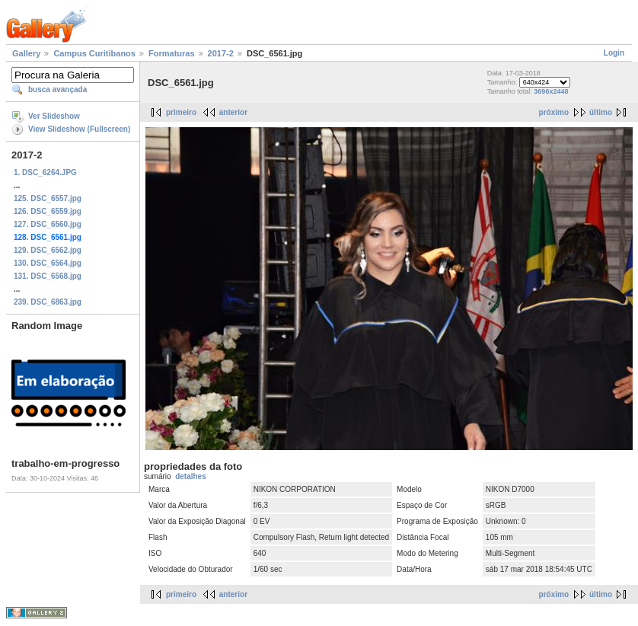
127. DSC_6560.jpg (47, 224)
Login (614, 53)
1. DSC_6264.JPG (45, 172)
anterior (233, 112)
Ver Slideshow (54, 116)
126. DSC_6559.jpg (47, 211)
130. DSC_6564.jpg (47, 263)
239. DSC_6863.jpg (47, 302)
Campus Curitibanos (94, 53)
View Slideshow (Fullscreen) (79, 129)
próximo (554, 112)
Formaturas (171, 53)
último (600, 112)
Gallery (26, 53)
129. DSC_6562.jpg (47, 250)
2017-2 (221, 53)
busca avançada (57, 89)
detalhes (190, 476)
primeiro (181, 112)
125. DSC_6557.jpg (47, 198)
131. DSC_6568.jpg (47, 276)
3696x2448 (551, 91)
